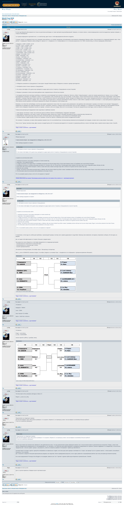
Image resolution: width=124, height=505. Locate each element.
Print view (5, 24)
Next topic (119, 24)
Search (120, 9)
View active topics (15, 13)
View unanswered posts (6, 13)
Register (8, 9)
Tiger (12, 19)
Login (4, 9)
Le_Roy (9, 19)
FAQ (115, 9)
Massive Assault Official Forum (7, 1)
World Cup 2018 (8, 18)
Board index (4, 15)
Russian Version (15, 15)
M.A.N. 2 (9, 15)
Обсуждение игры (23, 15)
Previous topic (114, 24)
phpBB (57, 503)
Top (3, 131)
